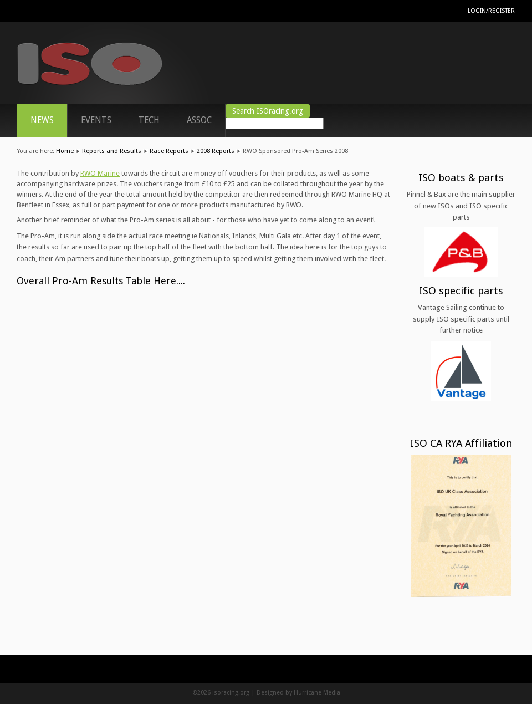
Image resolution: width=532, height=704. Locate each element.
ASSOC (199, 120)
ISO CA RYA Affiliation (461, 443)
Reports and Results (111, 151)
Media (331, 692)
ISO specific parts (461, 291)
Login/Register (491, 10)
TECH (149, 120)
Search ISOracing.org (267, 110)
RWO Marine (100, 173)
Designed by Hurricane (290, 692)
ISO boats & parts (461, 177)
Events (96, 120)
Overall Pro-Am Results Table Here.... (101, 281)
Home (65, 151)
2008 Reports (215, 151)
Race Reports (169, 151)
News (42, 120)
